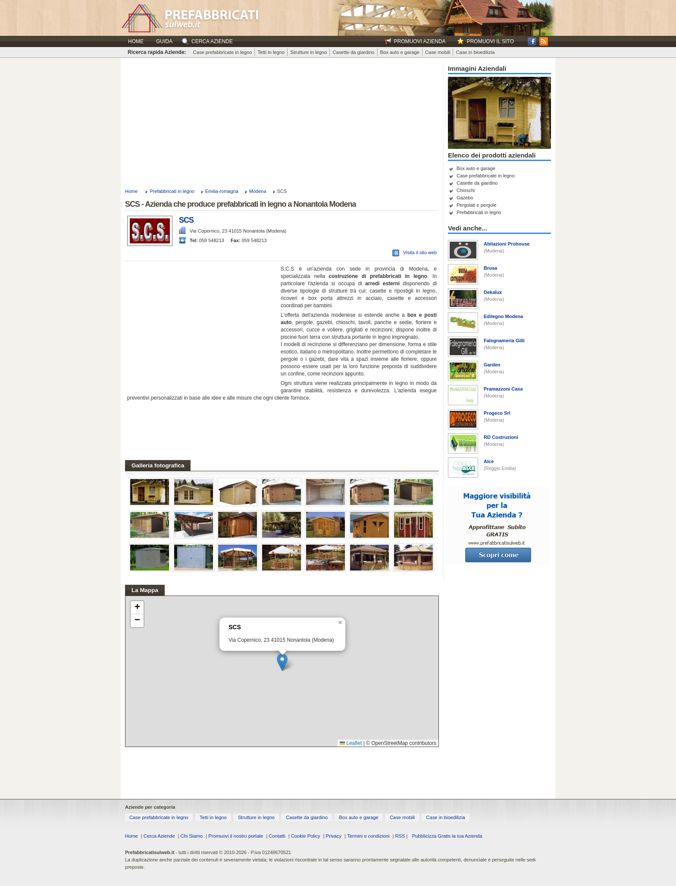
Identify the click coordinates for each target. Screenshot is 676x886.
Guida (164, 41)
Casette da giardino (353, 52)
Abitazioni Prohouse (506, 243)
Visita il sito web (420, 252)
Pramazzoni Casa (503, 388)
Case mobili (437, 52)
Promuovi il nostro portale (235, 836)
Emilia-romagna (221, 191)
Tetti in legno (271, 52)
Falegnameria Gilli (504, 340)
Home (136, 41)
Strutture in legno (308, 52)
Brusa (490, 268)
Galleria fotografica (157, 465)
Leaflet (351, 743)
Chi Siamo (192, 836)
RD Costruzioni (501, 437)
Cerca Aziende (159, 836)
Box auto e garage (399, 52)
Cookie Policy (305, 836)
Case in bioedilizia (475, 52)
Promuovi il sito (490, 41)
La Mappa (144, 590)
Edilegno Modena (503, 316)
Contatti (277, 836)
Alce (489, 461)
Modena (257, 191)
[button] (282, 662)
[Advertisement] (282, 122)
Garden (492, 364)
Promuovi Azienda (420, 41)
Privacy (334, 836)
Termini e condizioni (368, 836)
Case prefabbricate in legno (222, 52)
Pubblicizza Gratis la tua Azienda (447, 836)
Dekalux (493, 292)
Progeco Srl (497, 413)
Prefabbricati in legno (172, 191)
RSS (400, 836)
